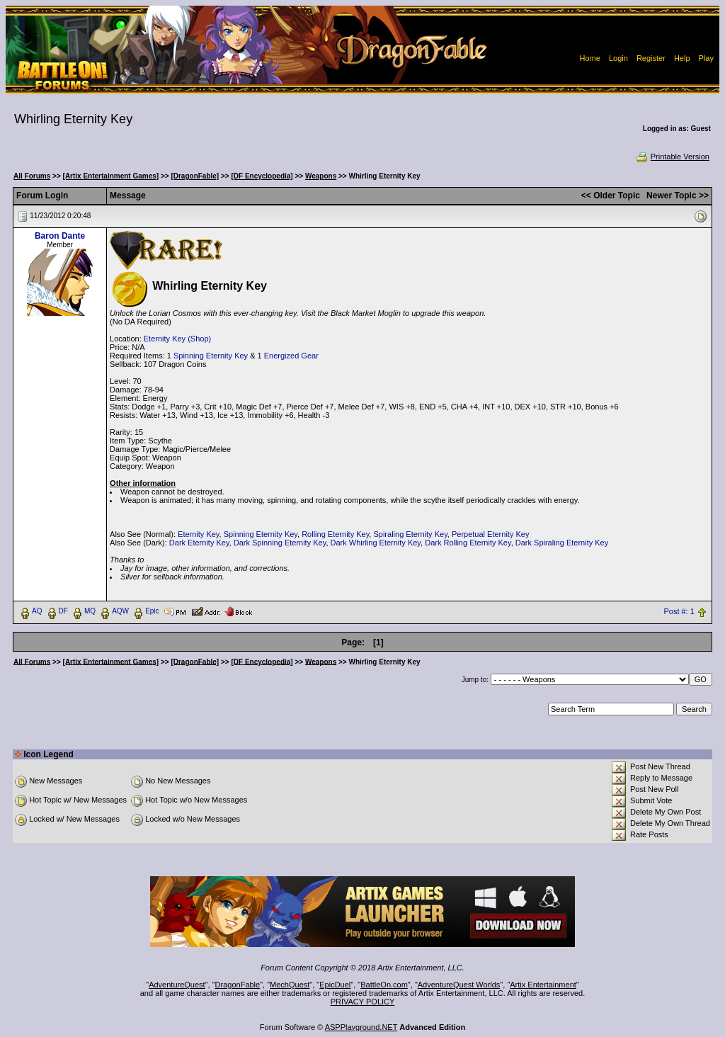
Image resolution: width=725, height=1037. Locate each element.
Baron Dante (60, 236)
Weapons (320, 176)
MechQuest (289, 984)
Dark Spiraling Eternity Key (561, 542)
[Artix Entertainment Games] (111, 176)
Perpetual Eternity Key (490, 534)
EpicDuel (334, 984)
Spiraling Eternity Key (410, 534)
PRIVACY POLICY (363, 1001)
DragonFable (238, 984)
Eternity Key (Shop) (177, 338)
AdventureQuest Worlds (459, 984)
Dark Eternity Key (199, 542)
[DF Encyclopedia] (261, 176)
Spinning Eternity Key (210, 355)
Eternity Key (198, 534)
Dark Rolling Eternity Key (467, 542)
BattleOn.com (384, 984)
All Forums (31, 176)
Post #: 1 (678, 611)
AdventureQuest (177, 984)
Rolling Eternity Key (335, 534)
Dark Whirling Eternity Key (376, 542)
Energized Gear (291, 355)
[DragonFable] (195, 176)
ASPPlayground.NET (361, 1027)
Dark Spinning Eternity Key (280, 542)
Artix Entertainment (543, 984)
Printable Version (672, 156)
